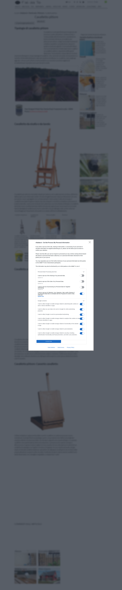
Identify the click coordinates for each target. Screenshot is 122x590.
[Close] (90, 242)
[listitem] (61, 272)
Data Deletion (51, 347)
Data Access (61, 347)
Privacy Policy (70, 347)
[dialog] (61, 295)
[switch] (82, 275)
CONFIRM (49, 341)
